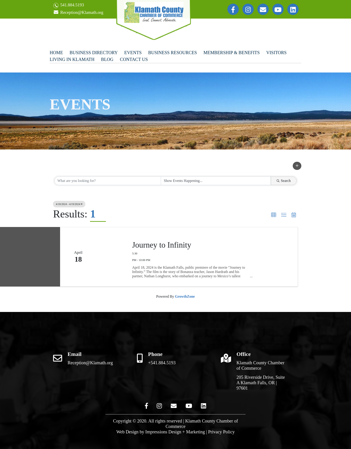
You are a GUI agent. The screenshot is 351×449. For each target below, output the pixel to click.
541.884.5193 (68, 5)
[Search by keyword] (107, 180)
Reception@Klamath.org (78, 12)
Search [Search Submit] (284, 181)
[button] (297, 166)
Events (133, 52)
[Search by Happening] (216, 180)
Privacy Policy (221, 431)
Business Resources (172, 52)
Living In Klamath (72, 59)
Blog (107, 59)
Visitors (276, 52)
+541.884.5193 (162, 362)
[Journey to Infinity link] (110, 256)
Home (56, 52)
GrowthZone (185, 296)
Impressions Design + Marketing (175, 431)
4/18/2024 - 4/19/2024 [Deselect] (69, 204)
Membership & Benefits (231, 52)
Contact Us (134, 59)
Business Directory (94, 52)
